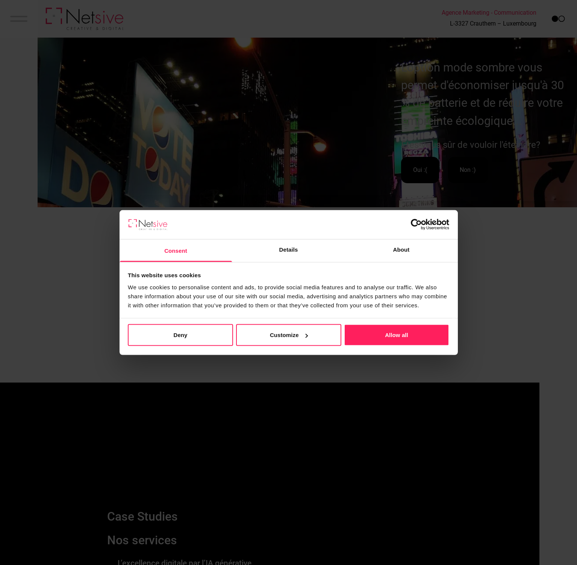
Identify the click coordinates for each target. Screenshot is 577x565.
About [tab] (401, 249)
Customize (289, 335)
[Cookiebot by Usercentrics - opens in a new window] (416, 224)
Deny (180, 335)
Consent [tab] (175, 250)
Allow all (396, 335)
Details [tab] (288, 249)
